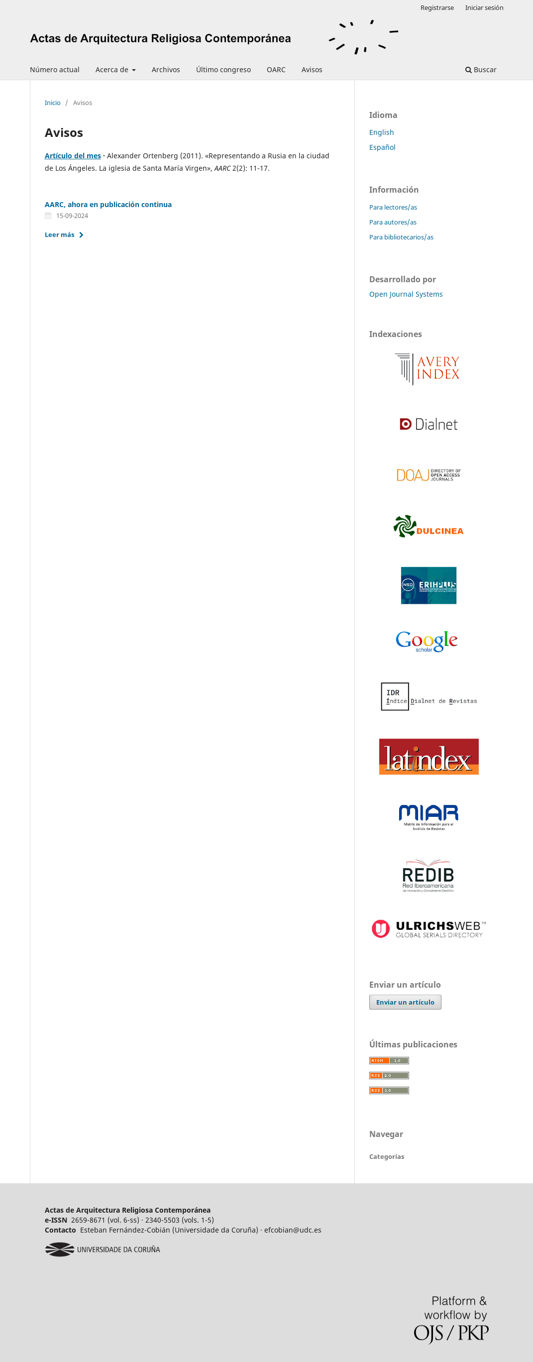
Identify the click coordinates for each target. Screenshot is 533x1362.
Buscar (481, 69)
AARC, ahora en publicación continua (108, 204)
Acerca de (113, 69)
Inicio (53, 102)
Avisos (312, 69)
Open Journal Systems (406, 294)
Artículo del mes (73, 155)
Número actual (55, 69)
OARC (276, 69)
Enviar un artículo (405, 1002)
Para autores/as (393, 222)
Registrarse (437, 7)
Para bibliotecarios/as (401, 236)
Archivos (166, 69)
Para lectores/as (393, 207)
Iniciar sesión (484, 7)
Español (382, 147)
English (381, 132)
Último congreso (223, 69)
